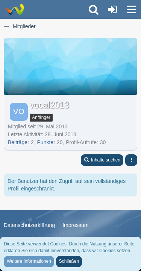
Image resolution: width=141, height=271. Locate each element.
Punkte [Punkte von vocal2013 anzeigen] (45, 142)
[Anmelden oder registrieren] (112, 9)
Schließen (69, 261)
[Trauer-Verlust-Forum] (14, 9)
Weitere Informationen (29, 261)
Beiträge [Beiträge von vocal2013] (17, 142)
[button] (131, 9)
